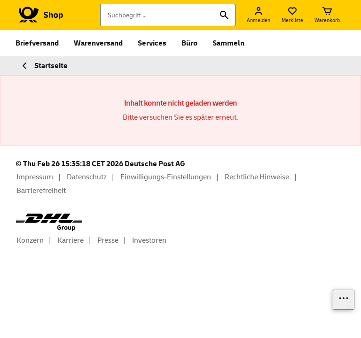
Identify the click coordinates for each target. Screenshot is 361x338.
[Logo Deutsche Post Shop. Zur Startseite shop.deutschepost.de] (39, 15)
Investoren (149, 240)
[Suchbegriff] (167, 15)
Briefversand (37, 43)
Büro (189, 43)
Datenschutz (87, 177)
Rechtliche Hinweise (257, 177)
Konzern (30, 240)
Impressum (34, 177)
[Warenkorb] (327, 15)
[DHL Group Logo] (49, 222)
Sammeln (228, 43)
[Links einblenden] (343, 300)
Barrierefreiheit (41, 190)
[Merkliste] (292, 15)
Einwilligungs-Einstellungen (165, 177)
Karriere (70, 240)
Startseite (43, 65)
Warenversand (98, 43)
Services (152, 43)
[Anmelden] (258, 15)
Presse (107, 240)
